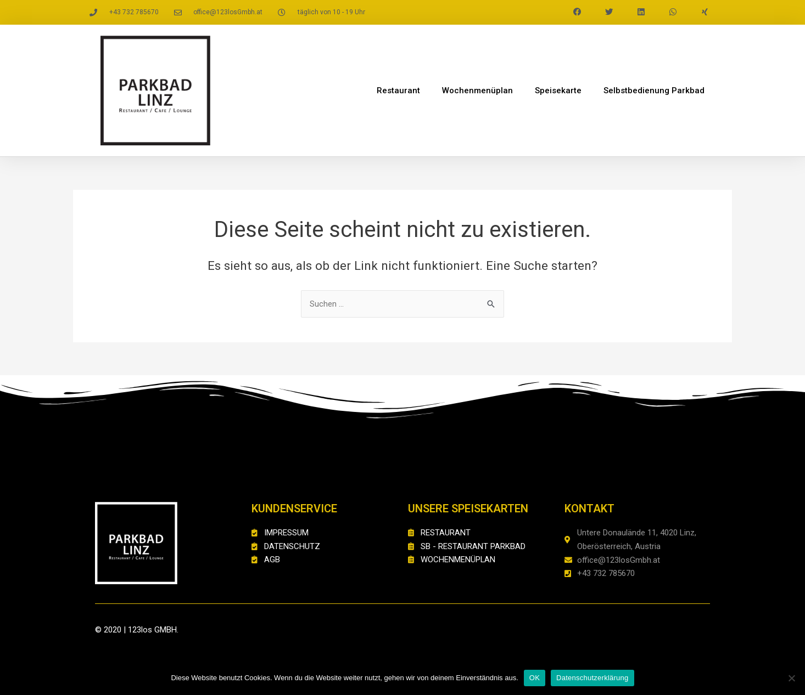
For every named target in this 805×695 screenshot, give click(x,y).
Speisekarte (558, 90)
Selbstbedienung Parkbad (654, 90)
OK (534, 678)
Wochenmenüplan (477, 90)
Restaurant (398, 90)
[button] (577, 12)
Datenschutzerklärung (592, 678)
